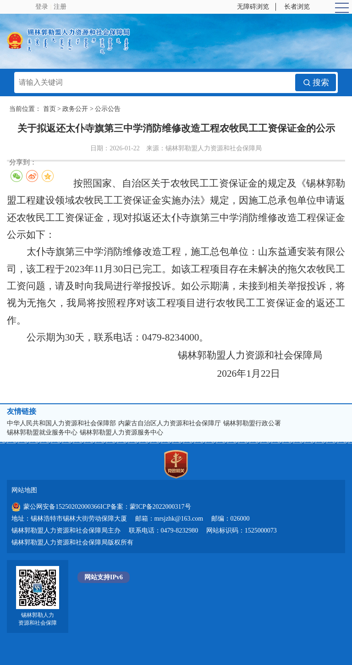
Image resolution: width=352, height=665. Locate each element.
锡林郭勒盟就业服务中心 (42, 432)
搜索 (315, 82)
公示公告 (108, 108)
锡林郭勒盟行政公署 (252, 423)
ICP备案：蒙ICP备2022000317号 (145, 506)
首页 (49, 108)
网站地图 (24, 490)
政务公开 (75, 108)
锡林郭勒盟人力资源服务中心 (121, 432)
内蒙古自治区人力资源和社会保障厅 (169, 423)
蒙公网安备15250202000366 (55, 506)
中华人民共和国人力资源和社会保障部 (61, 423)
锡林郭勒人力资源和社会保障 (37, 619)
